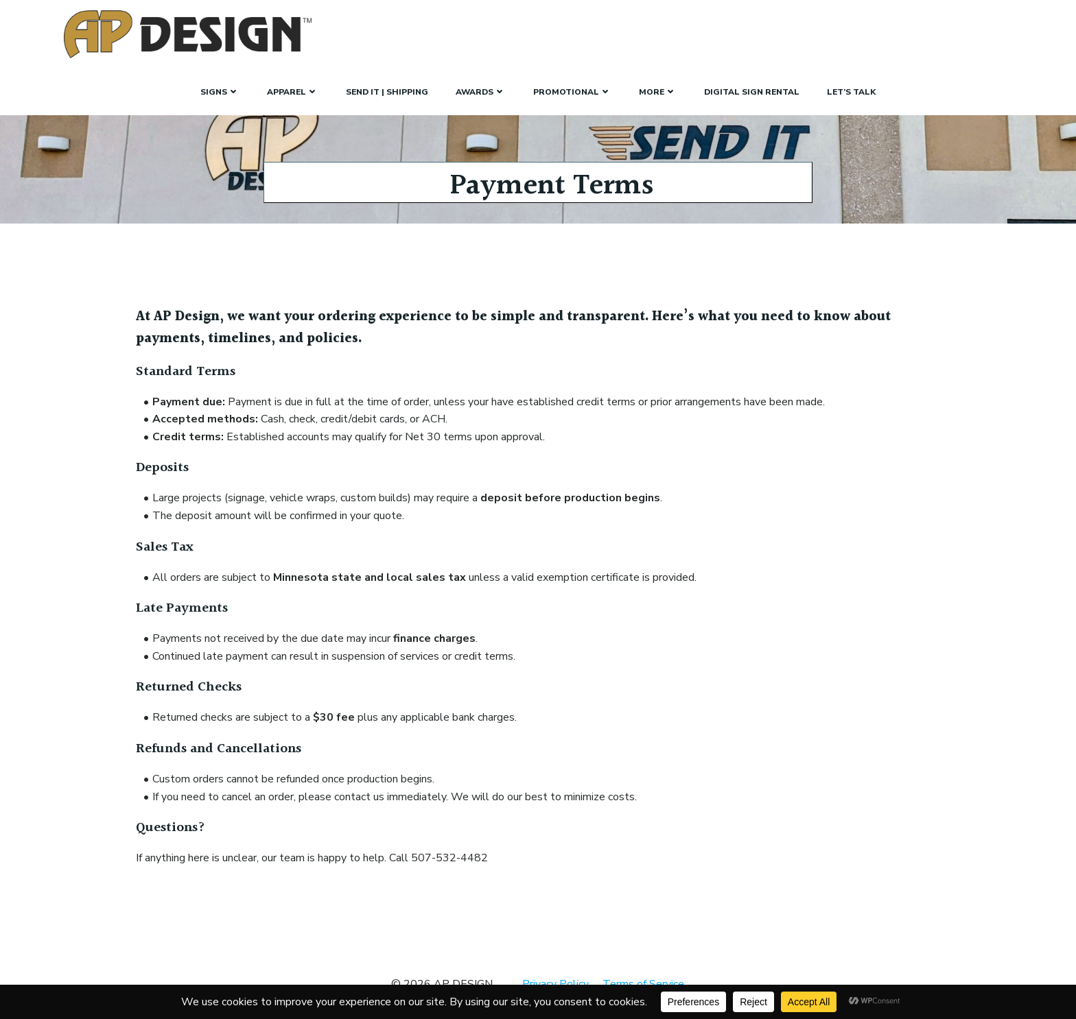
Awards (481, 91)
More (658, 91)
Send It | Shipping (387, 91)
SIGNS (219, 91)
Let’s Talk (851, 91)
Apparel (292, 91)
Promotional (572, 91)
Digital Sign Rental (751, 91)
